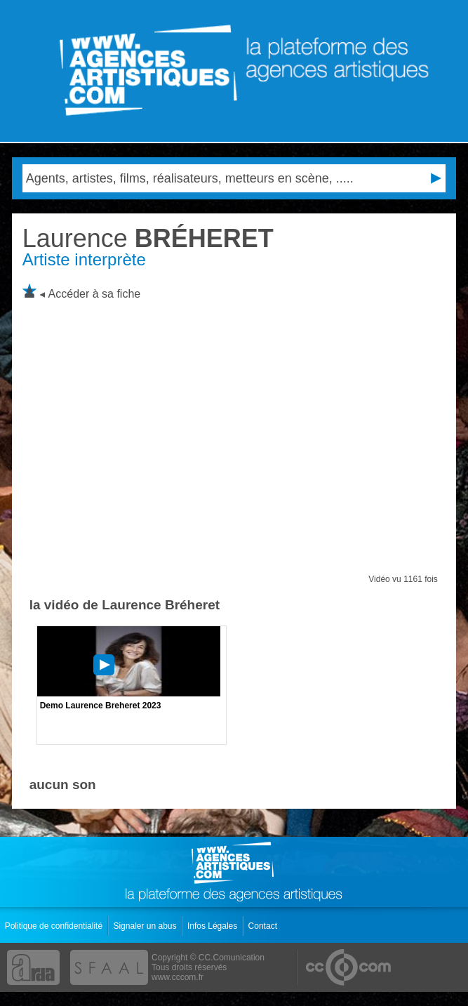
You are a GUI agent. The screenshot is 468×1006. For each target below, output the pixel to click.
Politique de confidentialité (55, 926)
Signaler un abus (145, 926)
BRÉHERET (148, 238)
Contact (264, 926)
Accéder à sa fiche (94, 294)
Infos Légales (213, 926)
